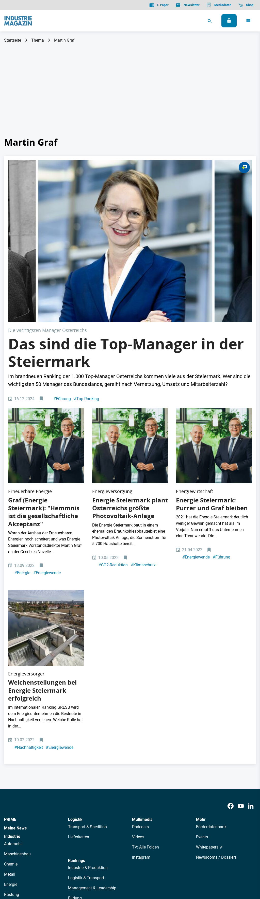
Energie (22, 458)
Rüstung (11, 747)
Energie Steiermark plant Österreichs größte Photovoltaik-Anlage (130, 393)
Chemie (11, 716)
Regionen (76, 760)
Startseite (12, 40)
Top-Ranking (86, 317)
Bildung (75, 750)
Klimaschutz (143, 450)
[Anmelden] (229, 20)
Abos (118, 824)
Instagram (141, 709)
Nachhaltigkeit (28, 599)
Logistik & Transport (86, 730)
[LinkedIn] (251, 658)
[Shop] (246, 5)
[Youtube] (241, 658)
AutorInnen (77, 824)
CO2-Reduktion (113, 450)
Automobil (13, 696)
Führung (62, 317)
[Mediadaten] (219, 5)
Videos (138, 689)
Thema (37, 40)
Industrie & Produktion (88, 720)
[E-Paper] (159, 5)
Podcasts (140, 679)
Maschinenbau (17, 706)
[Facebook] (231, 658)
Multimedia (142, 672)
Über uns (55, 824)
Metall (9, 726)
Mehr (201, 672)
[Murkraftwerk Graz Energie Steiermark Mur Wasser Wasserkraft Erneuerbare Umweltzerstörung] (46, 497)
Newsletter (100, 824)
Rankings (76, 713)
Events (202, 689)
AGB (39, 869)
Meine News (15, 680)
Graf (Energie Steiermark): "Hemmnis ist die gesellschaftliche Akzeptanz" (43, 397)
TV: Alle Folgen (145, 699)
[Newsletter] (187, 5)
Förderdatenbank (211, 679)
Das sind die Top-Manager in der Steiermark (126, 271)
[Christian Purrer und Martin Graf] (46, 348)
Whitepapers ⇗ (209, 699)
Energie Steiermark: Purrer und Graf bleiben (212, 389)
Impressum (57, 869)
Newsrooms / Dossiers (216, 709)
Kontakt (78, 869)
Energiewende (47, 458)
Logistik (75, 672)
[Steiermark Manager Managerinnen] (130, 200)
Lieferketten (78, 689)
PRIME (10, 672)
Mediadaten (153, 824)
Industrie (12, 689)
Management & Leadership (92, 740)
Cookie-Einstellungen (107, 869)
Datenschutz (19, 869)
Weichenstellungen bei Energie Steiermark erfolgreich (42, 543)
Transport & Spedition (87, 679)
